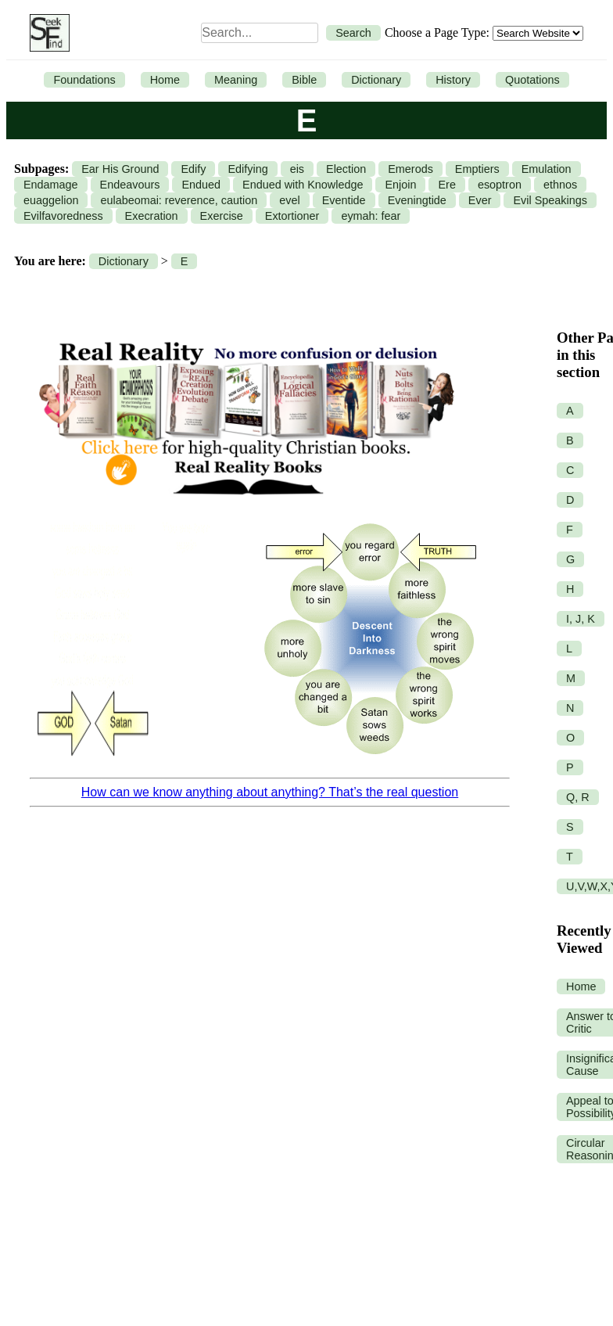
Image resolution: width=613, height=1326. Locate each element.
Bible (304, 80)
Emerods (410, 169)
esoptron (500, 184)
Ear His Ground (120, 169)
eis (297, 169)
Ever (480, 200)
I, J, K (580, 619)
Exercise (221, 216)
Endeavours (130, 184)
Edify (193, 169)
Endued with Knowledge (302, 184)
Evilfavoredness (63, 216)
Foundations (84, 80)
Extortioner (292, 216)
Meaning (235, 80)
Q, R (578, 797)
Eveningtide (417, 200)
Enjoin (400, 184)
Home (165, 80)
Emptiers (477, 169)
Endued (200, 184)
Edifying (247, 169)
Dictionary (376, 80)
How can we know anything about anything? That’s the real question (269, 792)
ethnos (560, 184)
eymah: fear (370, 216)
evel (289, 200)
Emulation (547, 169)
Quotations (532, 80)
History (453, 80)
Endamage (50, 184)
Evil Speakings (549, 200)
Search (353, 33)
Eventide (344, 200)
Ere (446, 184)
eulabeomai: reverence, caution (178, 200)
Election (346, 169)
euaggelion (50, 200)
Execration (151, 216)
